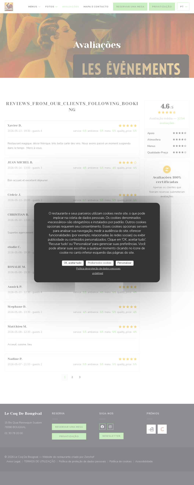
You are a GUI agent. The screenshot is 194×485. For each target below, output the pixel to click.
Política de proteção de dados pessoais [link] (98, 268)
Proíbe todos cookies (99, 263)
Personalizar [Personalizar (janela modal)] (124, 263)
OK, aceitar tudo (72, 263)
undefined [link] (97, 273)
